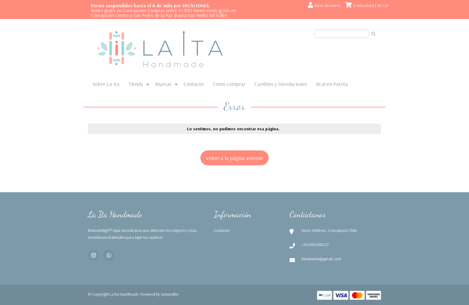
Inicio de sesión (328, 5)
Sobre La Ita (105, 83)
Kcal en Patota (332, 83)
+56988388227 (315, 244)
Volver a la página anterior (234, 157)
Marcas (163, 83)
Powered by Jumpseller (160, 294)
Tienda (135, 83)
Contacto (194, 83)
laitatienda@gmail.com (321, 258)
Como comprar (229, 83)
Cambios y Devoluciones (280, 83)
